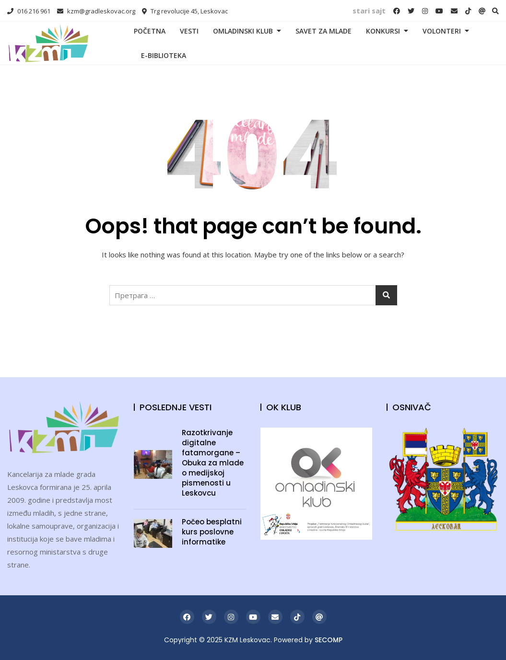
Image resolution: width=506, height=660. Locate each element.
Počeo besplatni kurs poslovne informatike (212, 532)
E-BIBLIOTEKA (163, 55)
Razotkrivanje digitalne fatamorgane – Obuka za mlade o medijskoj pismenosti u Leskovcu (213, 463)
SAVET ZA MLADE (323, 30)
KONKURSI (383, 30)
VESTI (189, 30)
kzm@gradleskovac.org (96, 11)
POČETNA (149, 30)
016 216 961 (28, 11)
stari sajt (369, 10)
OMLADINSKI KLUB (243, 30)
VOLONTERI (442, 30)
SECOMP (328, 640)
